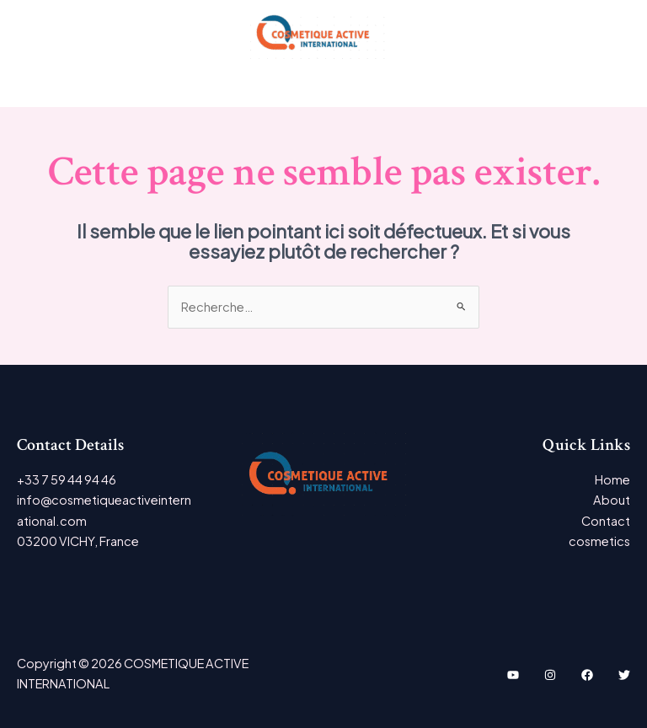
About (611, 499)
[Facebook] (587, 675)
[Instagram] (550, 675)
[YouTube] (513, 675)
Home (612, 479)
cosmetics (599, 541)
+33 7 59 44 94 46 (66, 479)
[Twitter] (624, 675)
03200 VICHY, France (78, 541)
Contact (605, 520)
